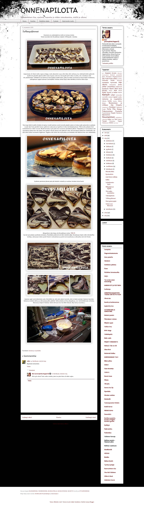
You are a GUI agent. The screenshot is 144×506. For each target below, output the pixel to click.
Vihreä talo (107, 298)
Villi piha (106, 384)
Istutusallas (113, 84)
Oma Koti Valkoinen (110, 472)
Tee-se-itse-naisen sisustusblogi (109, 280)
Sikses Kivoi (107, 349)
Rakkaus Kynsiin (108, 461)
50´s (103, 73)
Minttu (120, 101)
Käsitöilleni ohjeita (44, 21)
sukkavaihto (105, 119)
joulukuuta (109, 141)
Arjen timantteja (109, 368)
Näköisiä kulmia (108, 410)
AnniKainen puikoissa (110, 265)
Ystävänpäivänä (110, 196)
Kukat (104, 92)
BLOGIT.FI (71, 491)
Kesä (116, 89)
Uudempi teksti (27, 417)
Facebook (55, 21)
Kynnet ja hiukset (112, 92)
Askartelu (119, 73)
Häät (120, 82)
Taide (112, 119)
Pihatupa (119, 109)
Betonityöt (109, 76)
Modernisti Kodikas (109, 353)
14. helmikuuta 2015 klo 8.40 (38, 361)
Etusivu (24, 21)
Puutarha (118, 111)
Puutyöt (113, 113)
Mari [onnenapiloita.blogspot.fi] (40, 373)
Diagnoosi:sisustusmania (111, 253)
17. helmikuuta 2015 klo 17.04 (59, 373)
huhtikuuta (109, 163)
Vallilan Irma (108, 327)
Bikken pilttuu (108, 361)
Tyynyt (120, 121)
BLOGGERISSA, (33, 491)
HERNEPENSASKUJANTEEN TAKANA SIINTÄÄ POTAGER (112, 294)
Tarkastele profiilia (107, 63)
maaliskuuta (109, 166)
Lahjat (113, 95)
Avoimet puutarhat (116, 75)
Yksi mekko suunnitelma (110, 192)
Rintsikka (106, 457)
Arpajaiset (108, 73)
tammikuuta (109, 209)
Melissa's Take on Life (110, 346)
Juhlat (104, 87)
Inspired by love (109, 306)
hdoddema (77, 502)
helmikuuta (109, 169)
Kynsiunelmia (109, 174)
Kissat (120, 90)
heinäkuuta (109, 155)
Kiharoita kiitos (110, 171)
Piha (114, 109)
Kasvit (112, 89)
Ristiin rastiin (107, 338)
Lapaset (115, 97)
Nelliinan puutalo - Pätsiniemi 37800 (109, 441)
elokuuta (108, 152)
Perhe (109, 109)
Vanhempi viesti (91, 417)
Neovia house (108, 376)
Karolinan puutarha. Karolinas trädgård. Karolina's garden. (110, 419)
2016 (105, 135)
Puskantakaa (107, 433)
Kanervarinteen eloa (110, 469)
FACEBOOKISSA (42, 491)
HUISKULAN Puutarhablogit (42, 493)
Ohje (112, 105)
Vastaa (28, 366)
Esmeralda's (107, 414)
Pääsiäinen (119, 113)
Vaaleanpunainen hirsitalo (111, 403)
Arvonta (114, 73)
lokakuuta (109, 146)
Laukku (120, 97)
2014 (105, 213)
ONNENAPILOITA (49, 10)
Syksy (109, 119)
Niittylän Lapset (108, 323)
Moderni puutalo (109, 315)
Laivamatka (119, 95)
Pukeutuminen (107, 111)
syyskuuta (109, 149)
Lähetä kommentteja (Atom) (60, 424)
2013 (105, 215)
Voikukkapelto (108, 334)
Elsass (106, 268)
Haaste (112, 80)
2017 (105, 133)
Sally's (106, 276)
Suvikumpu (107, 289)
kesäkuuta (109, 158)
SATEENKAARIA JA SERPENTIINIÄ (109, 310)
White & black (108, 476)
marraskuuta (110, 143)
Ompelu (119, 105)
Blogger (92, 502)
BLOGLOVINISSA (62, 491)
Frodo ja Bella (113, 78)
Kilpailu (110, 90)
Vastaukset (32, 370)
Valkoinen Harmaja (109, 436)
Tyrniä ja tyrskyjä (109, 465)
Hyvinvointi (113, 82)
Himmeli (119, 80)
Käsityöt (106, 94)
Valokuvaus (105, 123)
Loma (110, 101)
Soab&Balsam (119, 117)
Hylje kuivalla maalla (68, 21)
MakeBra (115, 101)
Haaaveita (105, 80)
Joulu (120, 84)
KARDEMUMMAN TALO (111, 357)
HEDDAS (106, 453)
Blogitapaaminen (117, 76)
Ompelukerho (105, 107)
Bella (103, 76)
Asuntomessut (105, 75)
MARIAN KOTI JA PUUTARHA (112, 285)
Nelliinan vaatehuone (110, 446)
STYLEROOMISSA (84, 491)
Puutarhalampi (106, 113)
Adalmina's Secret (109, 480)
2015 (105, 138)
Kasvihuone (105, 89)
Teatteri (120, 119)
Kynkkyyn (107, 425)
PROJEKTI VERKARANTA (111, 342)
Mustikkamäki (108, 449)
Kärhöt (120, 92)
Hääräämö (107, 261)
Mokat (104, 103)
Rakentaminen (106, 115)
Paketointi (119, 107)
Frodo (106, 78)
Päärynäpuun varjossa (110, 319)
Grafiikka (120, 78)
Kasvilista (32, 21)
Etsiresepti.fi (55, 493)
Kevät (120, 89)
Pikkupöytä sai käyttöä (110, 187)
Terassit (104, 121)
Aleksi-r (106, 365)
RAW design (107, 330)
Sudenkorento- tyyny (110, 183)
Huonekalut (105, 82)
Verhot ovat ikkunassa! (109, 204)
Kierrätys (104, 90)
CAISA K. (106, 372)
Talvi (115, 119)
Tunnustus (112, 121)
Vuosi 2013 (115, 123)
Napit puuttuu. (108, 429)
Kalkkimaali (119, 86)
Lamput (110, 97)
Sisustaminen (108, 117)
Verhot (111, 123)
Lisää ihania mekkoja (111, 177)
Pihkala (106, 380)
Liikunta (104, 101)
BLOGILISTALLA (52, 491)
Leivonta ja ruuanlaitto (34, 350)
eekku (28, 361)
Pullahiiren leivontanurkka (111, 272)
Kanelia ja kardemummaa (111, 302)
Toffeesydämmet (111, 198)
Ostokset (112, 107)
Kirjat (115, 90)
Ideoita (104, 84)
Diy (103, 78)
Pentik (104, 109)
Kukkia (107, 180)
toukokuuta (109, 160)
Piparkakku (107, 391)
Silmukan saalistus (109, 395)
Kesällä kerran (108, 407)
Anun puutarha (108, 257)
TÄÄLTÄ (73, 233)
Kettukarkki (107, 399)
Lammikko (105, 97)
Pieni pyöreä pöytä (111, 201)
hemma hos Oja (108, 388)
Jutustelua (111, 87)
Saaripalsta (107, 249)
